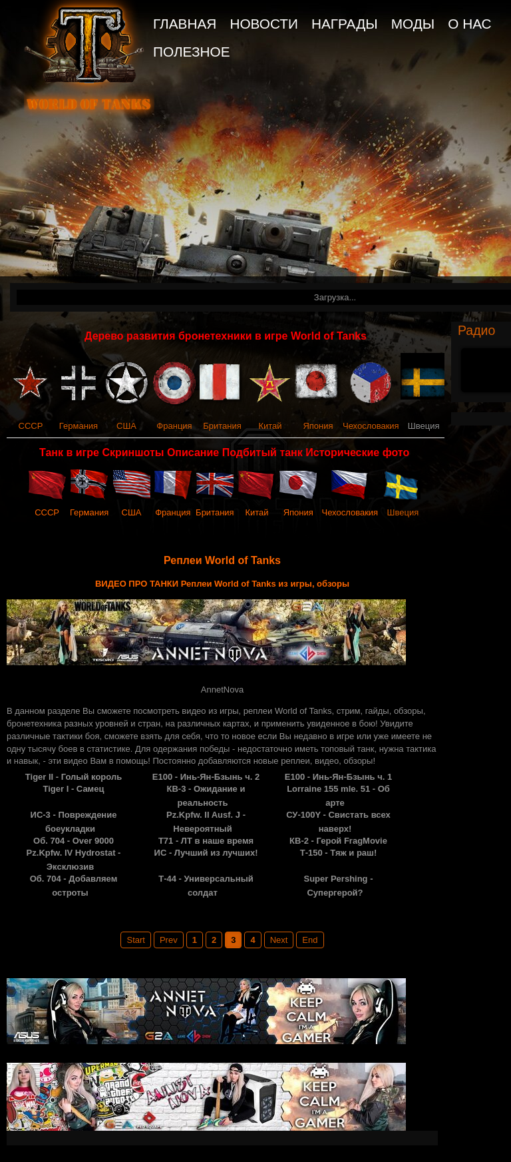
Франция (174, 426)
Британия (222, 426)
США (126, 426)
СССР (31, 426)
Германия (78, 426)
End (309, 940)
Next (279, 940)
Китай (269, 426)
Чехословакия (371, 426)
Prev (169, 940)
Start (135, 940)
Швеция (403, 512)
